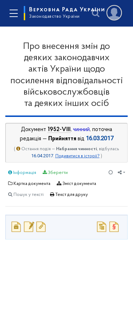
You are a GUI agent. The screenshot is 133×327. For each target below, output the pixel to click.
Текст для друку (69, 194)
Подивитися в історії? (77, 156)
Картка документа (29, 183)
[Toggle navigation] (13, 13)
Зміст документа (76, 183)
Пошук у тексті (26, 194)
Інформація (22, 172)
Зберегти (55, 172)
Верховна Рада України (67, 13)
